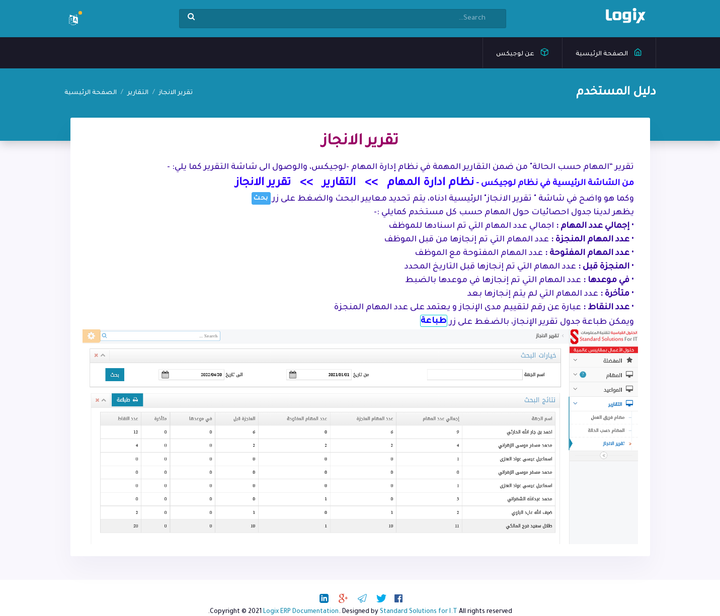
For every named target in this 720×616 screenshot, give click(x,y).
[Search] (342, 18)
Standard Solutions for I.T (418, 611)
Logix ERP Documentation (301, 611)
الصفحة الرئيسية (609, 52)
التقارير (137, 93)
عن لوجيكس (522, 52)
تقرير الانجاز (176, 93)
